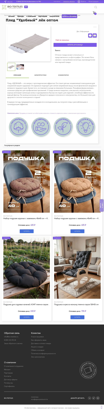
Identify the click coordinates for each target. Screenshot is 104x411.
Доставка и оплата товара (41, 343)
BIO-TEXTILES (8, 398)
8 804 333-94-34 (10, 340)
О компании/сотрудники (13, 366)
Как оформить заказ (38, 340)
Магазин (7, 369)
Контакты (7, 376)
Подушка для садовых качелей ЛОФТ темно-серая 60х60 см (29, 305)
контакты (57, 1)
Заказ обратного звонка (13, 343)
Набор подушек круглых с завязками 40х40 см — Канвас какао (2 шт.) (33, 218)
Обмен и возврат (37, 350)
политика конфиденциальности (39, 398)
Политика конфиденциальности (43, 353)
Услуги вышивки (37, 337)
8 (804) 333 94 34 (22, 1)
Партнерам (8, 373)
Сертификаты (9, 386)
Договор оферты (10, 379)
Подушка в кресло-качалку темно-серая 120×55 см (76, 305)
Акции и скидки (37, 347)
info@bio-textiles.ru (11, 337)
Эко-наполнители (38, 357)
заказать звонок (69, 1)
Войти (83, 1)
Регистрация (93, 1)
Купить (27, 231)
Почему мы (8, 383)
